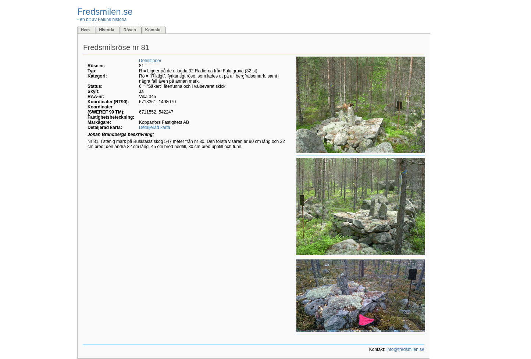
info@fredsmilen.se (405, 349)
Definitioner (150, 60)
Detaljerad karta (154, 127)
